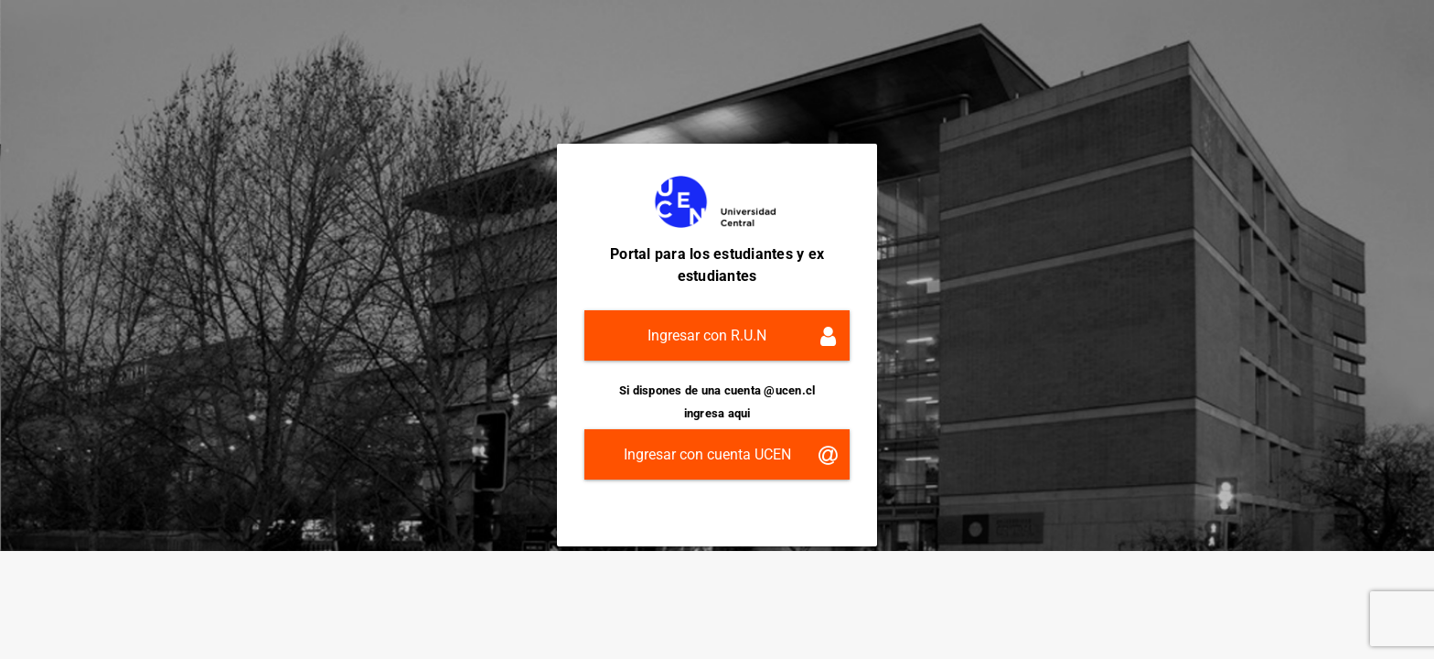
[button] (717, 335)
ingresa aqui (717, 413)
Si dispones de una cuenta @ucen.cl (717, 390)
